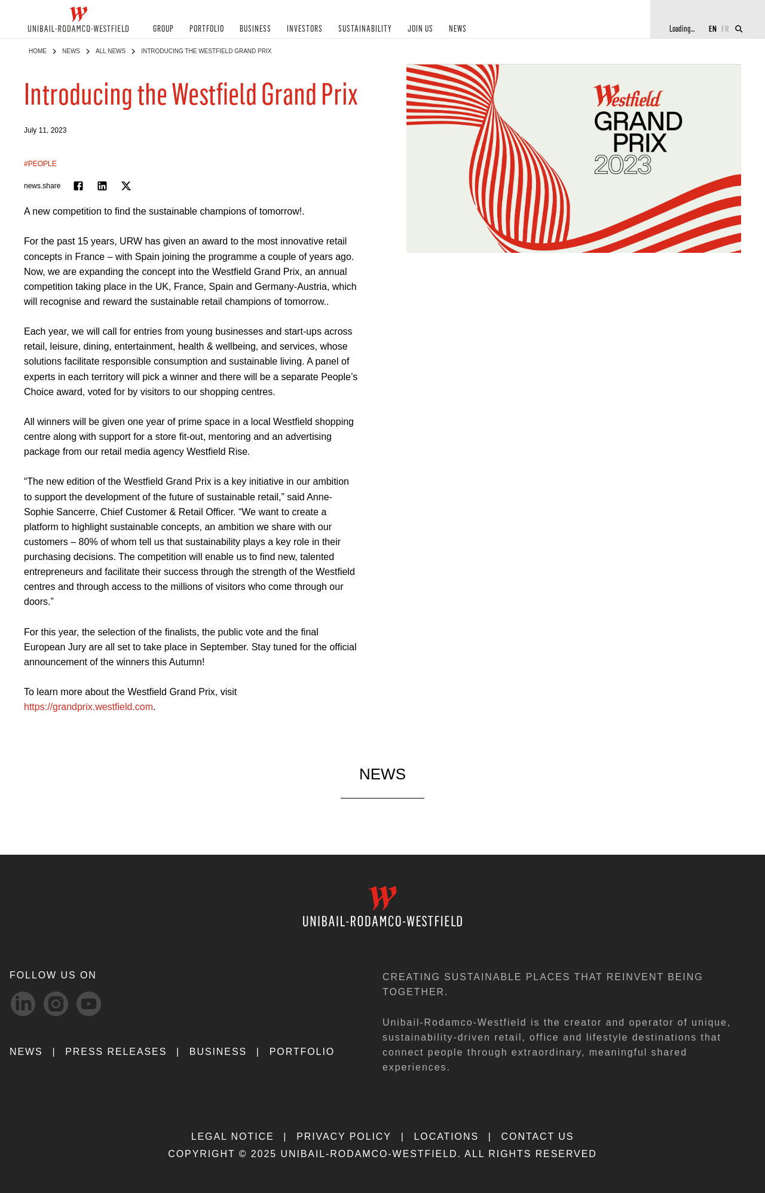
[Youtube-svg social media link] (88, 1003)
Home (38, 51)
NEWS (458, 29)
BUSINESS (255, 29)
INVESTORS (305, 29)
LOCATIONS (446, 1136)
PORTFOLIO (206, 29)
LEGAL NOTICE (232, 1136)
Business (218, 1052)
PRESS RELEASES (116, 1052)
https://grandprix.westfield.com (88, 707)
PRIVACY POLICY (343, 1136)
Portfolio (302, 1052)
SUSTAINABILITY (365, 29)
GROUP (163, 29)
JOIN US (420, 29)
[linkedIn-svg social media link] (23, 1003)
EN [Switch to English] (713, 28)
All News (111, 51)
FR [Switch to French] (725, 28)
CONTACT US (537, 1136)
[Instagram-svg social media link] (55, 1003)
